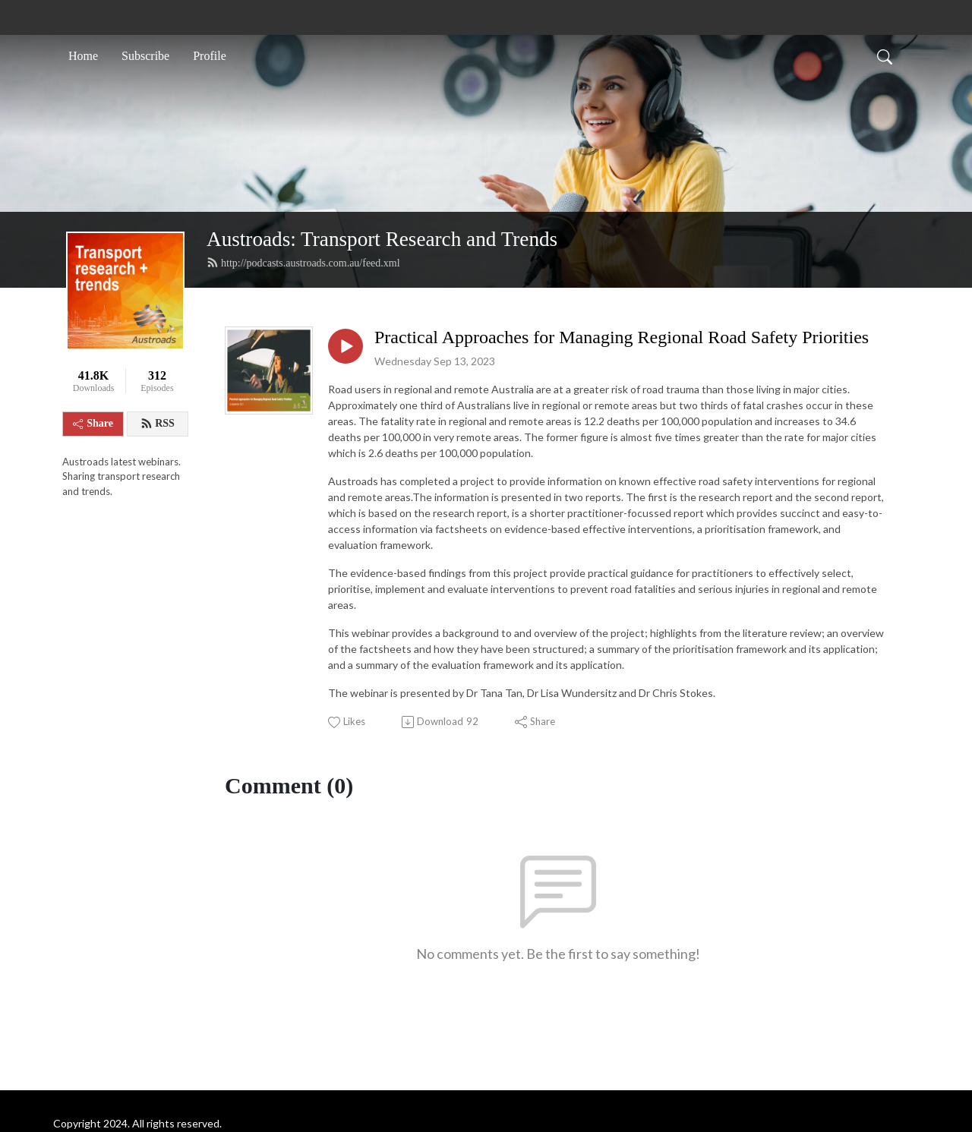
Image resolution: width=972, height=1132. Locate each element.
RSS (157, 424)
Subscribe (145, 55)
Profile (209, 55)
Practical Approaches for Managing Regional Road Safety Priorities (621, 337)
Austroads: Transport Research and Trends (382, 239)
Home (83, 55)
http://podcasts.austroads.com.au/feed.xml (303, 263)
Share (93, 423)
